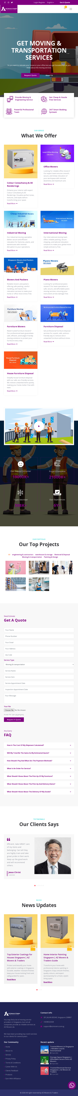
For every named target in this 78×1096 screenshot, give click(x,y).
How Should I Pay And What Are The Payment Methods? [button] (29, 761)
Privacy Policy (10, 1059)
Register (42, 2)
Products (8, 1074)
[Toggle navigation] (71, 9)
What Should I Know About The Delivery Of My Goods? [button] (29, 792)
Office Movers (51, 166)
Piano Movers (51, 279)
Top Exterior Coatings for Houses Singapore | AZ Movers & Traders (19, 957)
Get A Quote (65, 2)
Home (7, 1047)
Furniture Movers (16, 326)
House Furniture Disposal (20, 373)
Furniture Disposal (53, 326)
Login (36, 2)
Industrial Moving (16, 232)
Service (8, 1055)
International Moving (55, 232)
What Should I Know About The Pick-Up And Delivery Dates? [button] (31, 784)
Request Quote (30, 76)
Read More (12, 203)
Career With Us (11, 1067)
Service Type (9, 660)
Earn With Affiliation (13, 1078)
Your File (7, 706)
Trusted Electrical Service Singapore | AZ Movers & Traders (60, 1070)
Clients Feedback (11, 1070)
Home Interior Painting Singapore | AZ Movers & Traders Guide (56, 957)
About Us (49, 76)
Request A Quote (14, 720)
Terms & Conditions (13, 1063)
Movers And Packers (17, 279)
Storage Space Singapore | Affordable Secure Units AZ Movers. (61, 1059)
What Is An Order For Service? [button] (19, 768)
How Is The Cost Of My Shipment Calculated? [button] (25, 745)
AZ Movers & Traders (50, 1093)
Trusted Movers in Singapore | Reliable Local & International (62, 1048)
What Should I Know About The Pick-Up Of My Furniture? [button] (30, 776)
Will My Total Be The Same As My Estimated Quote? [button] (28, 753)
